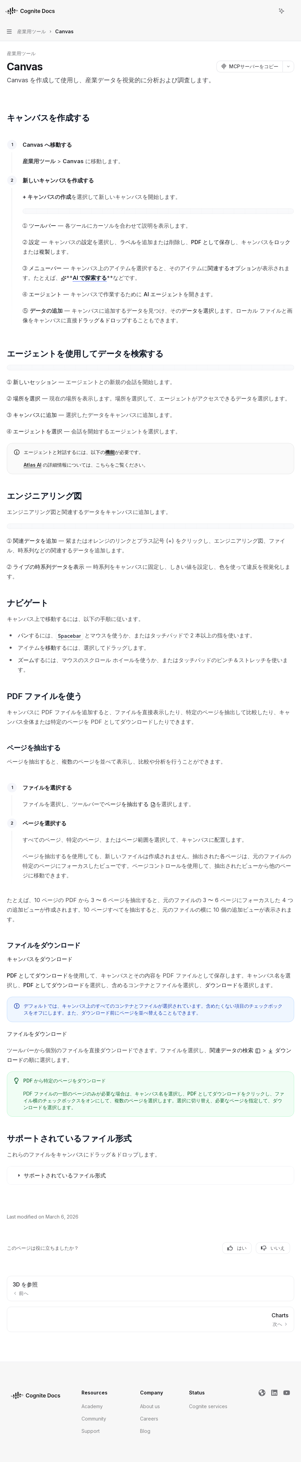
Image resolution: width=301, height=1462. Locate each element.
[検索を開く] (268, 10)
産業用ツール (21, 53)
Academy (92, 1406)
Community (93, 1419)
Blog (145, 1431)
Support (90, 1431)
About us (150, 1406)
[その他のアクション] (292, 11)
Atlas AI (32, 465)
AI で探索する (90, 277)
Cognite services (208, 1406)
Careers (149, 1419)
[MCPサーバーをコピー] (249, 66)
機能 (110, 452)
